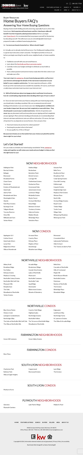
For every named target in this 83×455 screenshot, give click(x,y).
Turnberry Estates (34, 209)
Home (42, 7)
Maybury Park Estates (61, 192)
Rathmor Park (8, 372)
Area (58, 422)
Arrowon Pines (33, 235)
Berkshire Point (34, 173)
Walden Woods (33, 215)
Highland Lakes (33, 313)
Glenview (6, 405)
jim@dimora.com (58, 430)
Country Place (33, 238)
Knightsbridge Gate (60, 190)
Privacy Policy (57, 441)
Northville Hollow (34, 318)
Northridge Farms (59, 316)
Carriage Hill (33, 179)
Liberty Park (7, 192)
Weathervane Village (35, 249)
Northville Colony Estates (12, 278)
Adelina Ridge (33, 167)
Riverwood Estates (35, 372)
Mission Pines (58, 195)
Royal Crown (58, 204)
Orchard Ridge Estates (61, 201)
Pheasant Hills (8, 284)
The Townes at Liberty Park (62, 246)
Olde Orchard (58, 244)
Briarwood (7, 176)
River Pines (7, 354)
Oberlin (6, 201)
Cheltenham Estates (35, 181)
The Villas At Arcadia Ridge (62, 321)
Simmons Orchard (34, 206)
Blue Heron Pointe (9, 310)
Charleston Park (9, 369)
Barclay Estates (9, 170)
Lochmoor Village (34, 192)
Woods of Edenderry (35, 292)
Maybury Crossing (9, 275)
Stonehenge (32, 246)
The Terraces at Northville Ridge (39, 321)
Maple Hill (57, 273)
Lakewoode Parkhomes (61, 241)
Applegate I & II (8, 235)
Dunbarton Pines (34, 184)
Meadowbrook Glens (10, 195)
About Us (65, 422)
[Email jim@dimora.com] (67, 3)
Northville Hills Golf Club (11, 281)
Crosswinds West (59, 238)
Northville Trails (34, 281)
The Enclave (58, 287)
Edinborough (58, 184)
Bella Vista (57, 264)
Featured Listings (27, 422)
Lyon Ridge (57, 369)
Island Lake (7, 190)
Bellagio (6, 173)
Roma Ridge (32, 204)
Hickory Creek (8, 313)
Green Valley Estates (35, 339)
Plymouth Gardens (9, 407)
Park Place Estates (9, 204)
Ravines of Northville (60, 284)
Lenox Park (7, 244)
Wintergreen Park (59, 218)
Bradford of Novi (59, 173)
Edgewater (57, 310)
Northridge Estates (35, 316)
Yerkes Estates (8, 295)
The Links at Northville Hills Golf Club (15, 321)
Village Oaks (57, 212)
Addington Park (9, 167)
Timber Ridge (58, 206)
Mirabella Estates (34, 195)
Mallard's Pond (58, 405)
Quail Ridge (32, 284)
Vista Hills (7, 215)
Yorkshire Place (33, 220)
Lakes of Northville (35, 273)
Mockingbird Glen (9, 198)
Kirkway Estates (9, 273)
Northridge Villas (9, 318)
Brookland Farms (9, 179)
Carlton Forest (8, 238)
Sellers (51, 422)
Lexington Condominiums (12, 316)
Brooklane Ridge (9, 267)
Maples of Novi (33, 244)
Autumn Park (58, 167)
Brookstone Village (35, 267)
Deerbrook (7, 184)
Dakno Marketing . (50, 445)
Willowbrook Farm (9, 218)
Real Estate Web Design (34, 445)
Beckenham (32, 170)
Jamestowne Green (35, 190)
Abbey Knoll (7, 264)
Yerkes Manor (8, 220)
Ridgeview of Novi (9, 246)
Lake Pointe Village (35, 405)
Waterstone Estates (35, 289)
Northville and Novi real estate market (29, 64)
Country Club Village (35, 310)
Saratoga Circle (8, 206)
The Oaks (7, 289)
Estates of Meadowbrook (12, 187)
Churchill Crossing (59, 181)
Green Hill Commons (10, 339)
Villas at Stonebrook (10, 249)
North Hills (57, 198)
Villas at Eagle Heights (11, 374)
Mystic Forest (33, 198)
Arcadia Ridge (33, 264)
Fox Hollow (7, 270)
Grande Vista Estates (35, 270)
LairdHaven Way (59, 313)
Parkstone (57, 281)
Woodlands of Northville (11, 292)
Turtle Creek (58, 209)
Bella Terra (57, 170)
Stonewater (32, 287)
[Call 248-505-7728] (75, 3)
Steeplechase (8, 287)
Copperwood (33, 369)
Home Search (11, 36)
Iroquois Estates (59, 187)
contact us (19, 78)
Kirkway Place (33, 241)
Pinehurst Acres (9, 390)
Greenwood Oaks (34, 187)
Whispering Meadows (61, 215)
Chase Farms (8, 181)
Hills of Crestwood (59, 270)
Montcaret (32, 275)
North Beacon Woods (61, 275)
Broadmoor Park (59, 176)
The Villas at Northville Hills (12, 324)
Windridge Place (34, 218)
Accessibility (65, 441)
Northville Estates (59, 278)
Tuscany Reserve (9, 212)
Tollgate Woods (9, 209)
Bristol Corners (33, 176)
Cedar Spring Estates (60, 179)
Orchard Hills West (35, 201)
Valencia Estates (34, 212)
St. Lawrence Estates (60, 318)
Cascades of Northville (61, 267)
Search (37, 422)
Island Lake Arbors (9, 241)
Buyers (44, 422)
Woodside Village (59, 292)
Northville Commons (35, 278)
